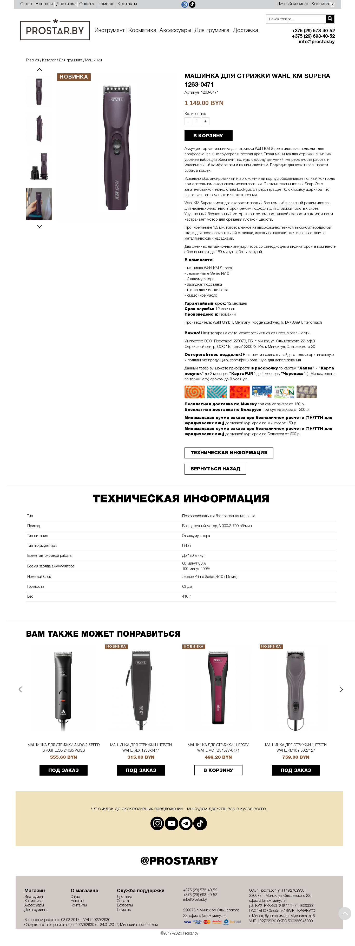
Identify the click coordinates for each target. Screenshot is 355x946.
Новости (44, 4)
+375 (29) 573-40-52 (313, 31)
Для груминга (211, 30)
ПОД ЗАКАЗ (63, 771)
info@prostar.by (317, 42)
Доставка (66, 4)
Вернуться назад (215, 469)
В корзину (218, 771)
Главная (32, 60)
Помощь (106, 4)
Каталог (49, 60)
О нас (26, 4)
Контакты (127, 4)
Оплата (86, 4)
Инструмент (110, 30)
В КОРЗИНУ (208, 136)
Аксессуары (175, 30)
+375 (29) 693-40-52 (313, 36)
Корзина (323, 4)
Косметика (142, 30)
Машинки (93, 60)
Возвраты (125, 905)
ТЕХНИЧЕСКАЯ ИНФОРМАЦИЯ (228, 453)
